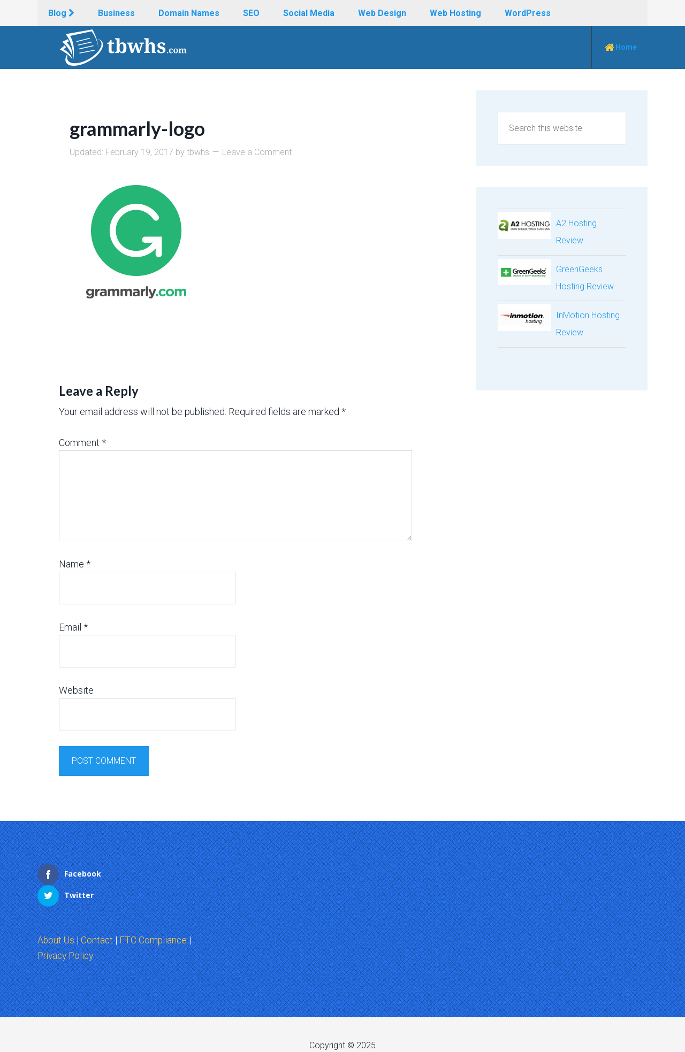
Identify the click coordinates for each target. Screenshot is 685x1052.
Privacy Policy (67, 934)
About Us (56, 918)
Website (76, 690)
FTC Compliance (155, 918)
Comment (82, 442)
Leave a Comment (257, 152)
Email (73, 627)
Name (74, 564)
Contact (98, 918)
